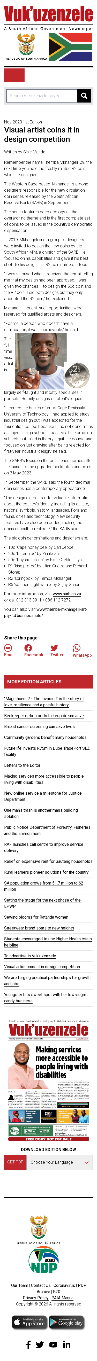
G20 (56, 1291)
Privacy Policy (36, 1297)
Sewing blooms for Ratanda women (36, 917)
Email (9, 650)
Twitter (57, 650)
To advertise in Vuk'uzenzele (30, 955)
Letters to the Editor (22, 765)
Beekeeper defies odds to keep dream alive (44, 715)
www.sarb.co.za (67, 593)
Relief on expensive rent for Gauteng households (48, 861)
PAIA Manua (62, 1297)
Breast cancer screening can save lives (39, 726)
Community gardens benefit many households (45, 737)
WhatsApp (82, 651)
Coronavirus (64, 1285)
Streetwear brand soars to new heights (39, 928)
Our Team (19, 1285)
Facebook (33, 650)
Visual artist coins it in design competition (42, 966)
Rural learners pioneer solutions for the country (46, 872)
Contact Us (41, 1285)
